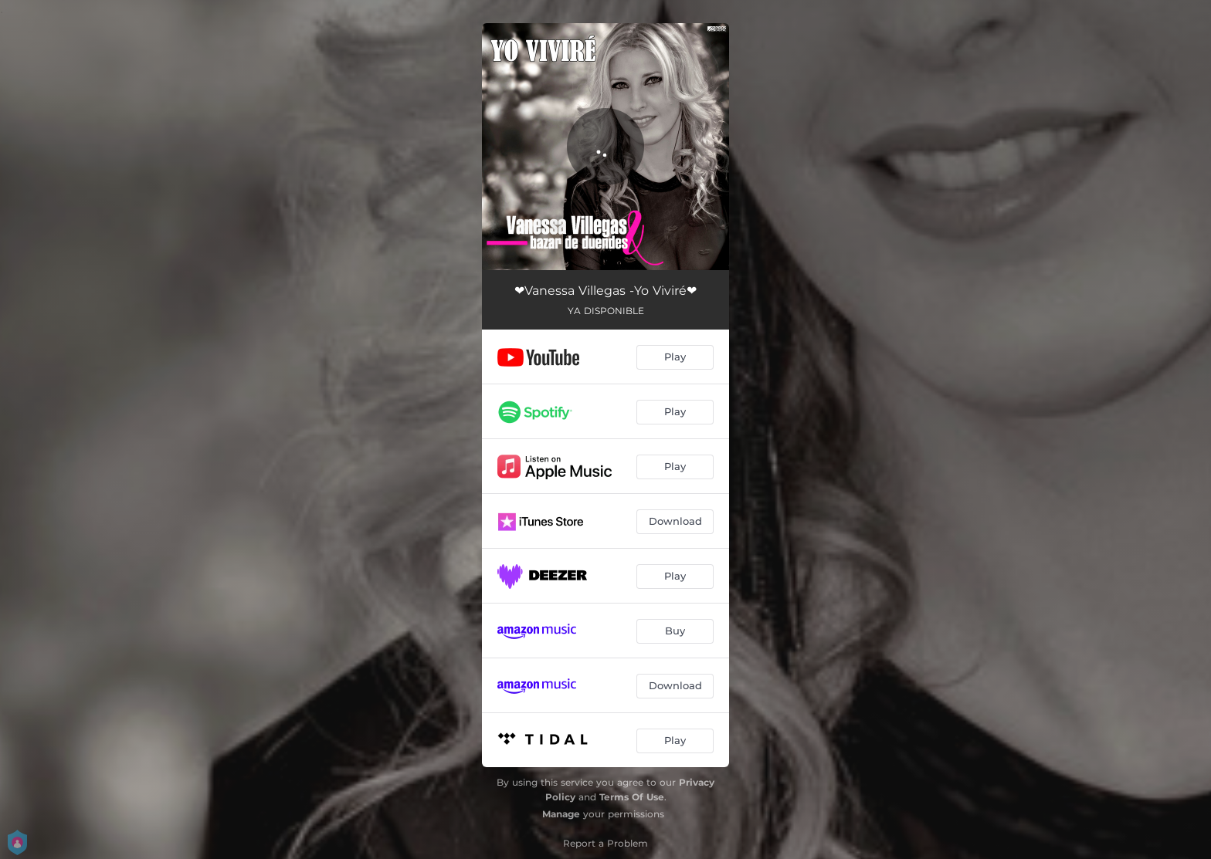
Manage (561, 814)
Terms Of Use (631, 797)
